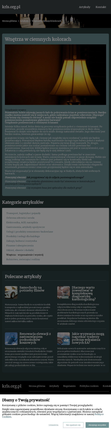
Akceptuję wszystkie (97, 425)
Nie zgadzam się (73, 425)
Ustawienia (53, 425)
